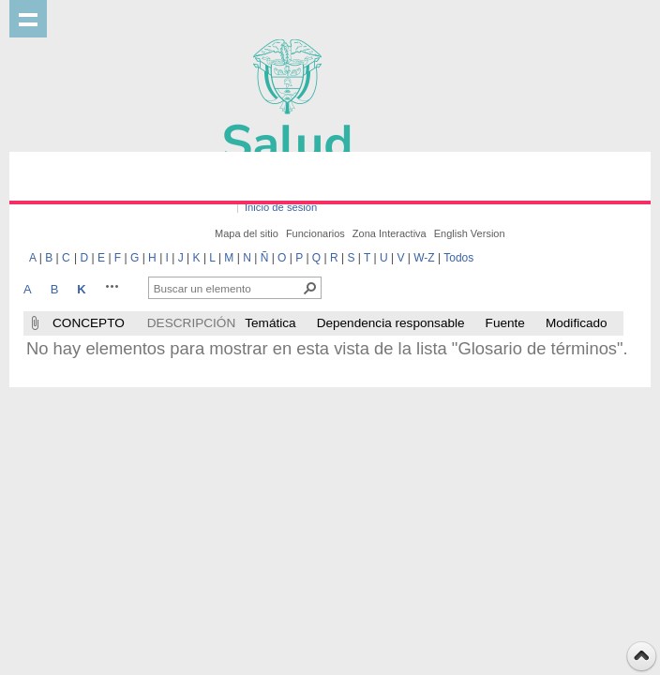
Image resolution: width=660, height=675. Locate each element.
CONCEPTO (88, 323)
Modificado (577, 323)
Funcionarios (315, 233)
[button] (112, 285)
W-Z (423, 257)
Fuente (505, 323)
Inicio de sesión (281, 207)
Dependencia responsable (391, 323)
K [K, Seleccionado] (81, 289)
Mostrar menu (28, 19)
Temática (270, 323)
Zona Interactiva (389, 233)
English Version (469, 233)
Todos (458, 257)
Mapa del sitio (246, 233)
